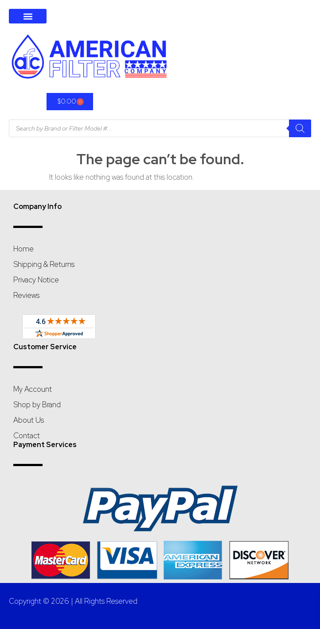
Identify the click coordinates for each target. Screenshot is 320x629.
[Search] (300, 128)
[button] (28, 16)
